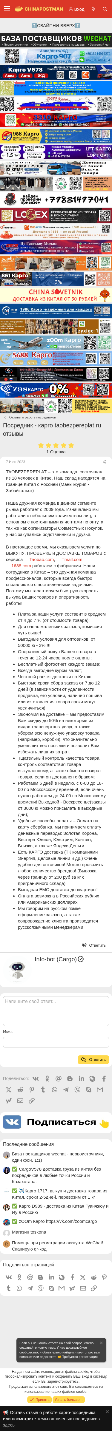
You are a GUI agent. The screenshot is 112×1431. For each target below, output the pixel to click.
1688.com (21, 565)
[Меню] (7, 8)
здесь (9, 1424)
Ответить (97, 945)
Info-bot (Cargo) (59, 959)
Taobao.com (42, 559)
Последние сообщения (28, 1144)
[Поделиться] (104, 462)
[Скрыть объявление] (101, 1344)
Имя (7, 1031)
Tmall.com (72, 559)
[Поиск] (105, 9)
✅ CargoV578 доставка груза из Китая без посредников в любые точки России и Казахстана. (56, 1175)
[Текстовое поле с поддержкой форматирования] (56, 1011)
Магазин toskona (29, 1231)
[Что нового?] (93, 9)
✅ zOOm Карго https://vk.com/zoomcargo (54, 1221)
